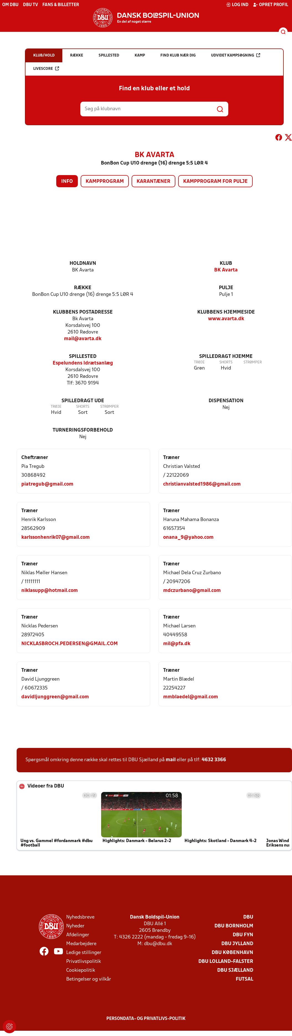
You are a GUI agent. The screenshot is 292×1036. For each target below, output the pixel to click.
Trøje (199, 362)
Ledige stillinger (83, 952)
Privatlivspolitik (83, 961)
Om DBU (10, 5)
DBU (248, 917)
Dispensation (226, 401)
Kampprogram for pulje (215, 181)
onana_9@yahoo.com (188, 537)
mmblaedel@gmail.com (190, 697)
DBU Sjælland (235, 970)
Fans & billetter (60, 5)
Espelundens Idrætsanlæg (83, 363)
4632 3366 (214, 760)
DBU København (232, 952)
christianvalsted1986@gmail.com (202, 484)
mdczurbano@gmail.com (192, 590)
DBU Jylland (237, 944)
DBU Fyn (243, 935)
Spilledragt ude (83, 401)
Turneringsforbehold (83, 430)
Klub (226, 263)
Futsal (244, 979)
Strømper (253, 362)
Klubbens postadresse (83, 312)
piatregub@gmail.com (47, 484)
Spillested (82, 356)
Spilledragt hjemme (226, 356)
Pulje (226, 288)
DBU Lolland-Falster (225, 961)
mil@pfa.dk (176, 644)
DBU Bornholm (233, 926)
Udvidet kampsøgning (235, 55)
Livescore (46, 68)
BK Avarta (226, 270)
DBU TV (30, 5)
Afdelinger (77, 935)
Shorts (225, 362)
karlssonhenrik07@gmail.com (55, 537)
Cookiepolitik (80, 970)
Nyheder (75, 926)
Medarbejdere (81, 944)
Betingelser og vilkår (88, 979)
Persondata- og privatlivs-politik (146, 1019)
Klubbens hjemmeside (226, 312)
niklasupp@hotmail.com (49, 590)
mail (171, 760)
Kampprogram (105, 181)
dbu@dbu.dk (158, 944)
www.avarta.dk (226, 319)
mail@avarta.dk (82, 339)
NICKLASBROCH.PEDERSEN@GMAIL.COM (69, 644)
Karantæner (153, 181)
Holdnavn (83, 263)
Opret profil (270, 4)
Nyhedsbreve (80, 917)
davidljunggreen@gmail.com (55, 697)
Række (82, 288)
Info (67, 181)
